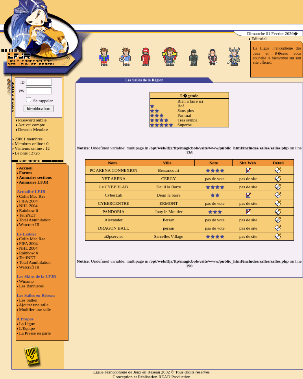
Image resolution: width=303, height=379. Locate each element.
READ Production (174, 376)
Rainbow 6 (28, 210)
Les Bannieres (31, 285)
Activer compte (31, 124)
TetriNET (27, 215)
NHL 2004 (28, 205)
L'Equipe (27, 328)
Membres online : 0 (32, 143)
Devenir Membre (33, 129)
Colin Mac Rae (32, 196)
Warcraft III (29, 224)
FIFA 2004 (28, 201)
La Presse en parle (35, 333)
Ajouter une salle (33, 304)
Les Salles (28, 300)
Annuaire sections (35, 177)
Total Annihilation (34, 219)
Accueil (26, 168)
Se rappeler (39, 100)
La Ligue (27, 323)
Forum (25, 172)
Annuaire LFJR (33, 182)
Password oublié (32, 120)
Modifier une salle (35, 309)
